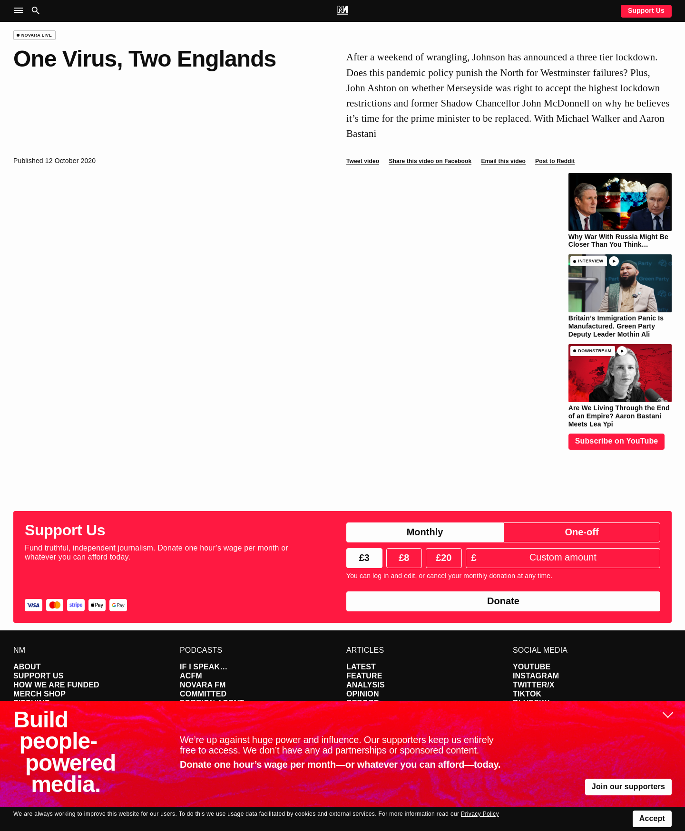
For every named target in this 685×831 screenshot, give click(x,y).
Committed (203, 694)
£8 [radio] (404, 557)
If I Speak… (203, 667)
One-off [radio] (581, 532)
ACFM (191, 676)
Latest (361, 667)
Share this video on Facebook (430, 161)
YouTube (531, 667)
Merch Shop (39, 694)
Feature (364, 676)
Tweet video (362, 161)
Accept (652, 818)
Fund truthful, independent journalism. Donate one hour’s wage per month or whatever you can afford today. (156, 552)
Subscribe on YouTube (616, 441)
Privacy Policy (480, 814)
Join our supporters (628, 787)
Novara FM (203, 685)
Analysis (365, 685)
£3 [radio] (364, 557)
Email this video (503, 161)
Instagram (536, 676)
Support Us (646, 10)
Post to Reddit (555, 161)
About (27, 667)
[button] (20, 10)
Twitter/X (534, 685)
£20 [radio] (443, 557)
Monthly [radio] (425, 532)
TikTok (527, 694)
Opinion (362, 694)
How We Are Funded (56, 685)
